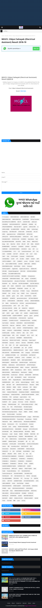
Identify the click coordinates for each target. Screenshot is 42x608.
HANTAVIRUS (19, 323)
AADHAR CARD (26, 222)
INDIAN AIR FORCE (28, 337)
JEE (30, 345)
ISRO (10, 345)
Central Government (26, 251)
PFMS (36, 404)
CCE (19, 251)
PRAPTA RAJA (36, 416)
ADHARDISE (5, 224)
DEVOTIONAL (17, 266)
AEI (35, 224)
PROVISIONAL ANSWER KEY (30, 421)
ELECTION (14, 283)
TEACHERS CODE (28, 473)
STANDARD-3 (30, 458)
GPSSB (15, 308)
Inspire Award (32, 340)
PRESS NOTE (5, 421)
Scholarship (5, 444)
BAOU (28, 241)
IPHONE (37, 342)
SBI (26, 441)
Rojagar (4, 436)
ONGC (3, 392)
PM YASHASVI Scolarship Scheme (9, 411)
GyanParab (30, 318)
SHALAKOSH (13, 448)
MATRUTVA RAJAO (31, 365)
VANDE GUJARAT (17, 485)
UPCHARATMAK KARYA (29, 481)
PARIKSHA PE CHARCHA (18, 399)
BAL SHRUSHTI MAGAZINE (8, 241)
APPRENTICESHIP (21, 234)
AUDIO (36, 236)
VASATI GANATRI (26, 485)
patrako (14, 402)
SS (23, 453)
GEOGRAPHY (5, 298)
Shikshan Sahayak (30, 448)
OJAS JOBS (19, 389)
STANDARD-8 (5, 463)
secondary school (15, 446)
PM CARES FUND (6, 409)
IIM (36, 335)
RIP (37, 434)
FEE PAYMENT (12, 288)
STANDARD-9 (13, 463)
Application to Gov (11, 234)
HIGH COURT (31, 325)
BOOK (18, 244)
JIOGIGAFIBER (17, 347)
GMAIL (7, 303)
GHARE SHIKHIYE (11, 300)
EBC (22, 278)
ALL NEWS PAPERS (15, 229)
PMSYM (30, 411)
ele (9, 283)
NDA (37, 382)
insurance (12, 342)
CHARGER (9, 254)
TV (31, 478)
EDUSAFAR (4, 283)
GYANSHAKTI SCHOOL (25, 320)
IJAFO (6, 337)
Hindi (14, 328)
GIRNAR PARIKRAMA (34, 300)
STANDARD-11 (5, 458)
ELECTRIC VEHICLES (34, 283)
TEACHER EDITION (26, 471)
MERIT (12, 370)
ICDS (17, 335)
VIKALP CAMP (5, 490)
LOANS (3, 357)
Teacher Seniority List (7, 473)
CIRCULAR (22, 254)
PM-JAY (20, 411)
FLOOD (13, 293)
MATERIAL (4, 365)
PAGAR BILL (5, 397)
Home (3, 35)
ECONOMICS (33, 278)
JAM (17, 345)
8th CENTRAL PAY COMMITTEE (9, 222)
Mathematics (11, 365)
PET (19, 404)
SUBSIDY (31, 463)
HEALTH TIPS (5, 325)
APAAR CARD (21, 231)
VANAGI (27, 483)
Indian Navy (24, 340)
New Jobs (32, 384)
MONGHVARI (28, 374)
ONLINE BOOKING (35, 392)
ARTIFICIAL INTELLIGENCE (15, 236)
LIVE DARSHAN (24, 355)
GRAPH (15, 310)
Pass (33, 399)
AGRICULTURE (32, 226)
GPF (19, 305)
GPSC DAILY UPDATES (7, 308)
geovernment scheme (22, 298)
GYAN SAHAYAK (22, 318)
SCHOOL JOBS (13, 444)
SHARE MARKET (21, 448)
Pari (29, 397)
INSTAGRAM (5, 342)
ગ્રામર (18, 500)
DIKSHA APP (33, 268)
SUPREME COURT (21, 466)
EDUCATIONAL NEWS (31, 281)
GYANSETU (4, 320)
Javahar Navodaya (24, 345)
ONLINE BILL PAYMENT (24, 392)
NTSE (3, 389)
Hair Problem (5, 323)
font (18, 293)
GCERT (34, 296)
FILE (34, 288)
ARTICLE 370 (5, 236)
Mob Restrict (24, 372)
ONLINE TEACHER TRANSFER (28, 394)
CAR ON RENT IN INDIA (14, 249)
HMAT (36, 328)
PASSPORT (4, 402)
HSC (27, 333)
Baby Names (31, 239)
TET (11, 476)
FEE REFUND (20, 288)
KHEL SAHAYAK (5, 352)
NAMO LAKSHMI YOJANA (28, 379)
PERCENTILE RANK (12, 404)
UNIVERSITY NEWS (18, 481)
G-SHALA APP (34, 293)
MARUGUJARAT (5, 362)
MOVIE (3, 377)
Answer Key (5, 231)
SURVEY (29, 466)
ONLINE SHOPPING (15, 394)
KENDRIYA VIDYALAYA (18, 350)
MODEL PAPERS (5, 374)
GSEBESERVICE (35, 310)
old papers (25, 389)
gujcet (31, 315)
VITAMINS (24, 493)
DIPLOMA (4, 271)
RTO (7, 439)
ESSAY (12, 286)
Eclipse (26, 278)
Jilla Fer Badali (5, 347)
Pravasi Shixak (20, 419)
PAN (10, 397)
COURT (12, 259)
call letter (27, 246)
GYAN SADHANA (13, 318)
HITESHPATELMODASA (28, 328)
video (9, 488)
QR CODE (4, 426)
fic (30, 288)
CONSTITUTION (29, 256)
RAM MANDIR (18, 429)
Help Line (12, 325)
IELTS (28, 335)
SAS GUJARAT (21, 441)
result (11, 434)
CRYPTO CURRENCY (6, 261)
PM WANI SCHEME (28, 409)
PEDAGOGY (32, 402)
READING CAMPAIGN (18, 431)
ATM (31, 236)
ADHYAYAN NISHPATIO (15, 224)
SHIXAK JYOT (5, 451)
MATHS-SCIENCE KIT (20, 365)
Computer (22, 256)
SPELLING (10, 453)
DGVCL (23, 266)
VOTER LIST (30, 493)
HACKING (34, 320)
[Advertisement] (21, 13)
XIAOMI (36, 498)
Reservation (5, 434)
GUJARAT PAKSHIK (34, 313)
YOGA (3, 500)
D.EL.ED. (37, 261)
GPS (23, 305)
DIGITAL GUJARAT (6, 268)
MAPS (18, 360)
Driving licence (31, 276)
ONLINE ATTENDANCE (12, 392)
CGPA (3, 254)
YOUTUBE (9, 500)
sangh (35, 439)
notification (25, 387)
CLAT (31, 254)
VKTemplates (14, 605)
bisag (3, 244)
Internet (18, 342)
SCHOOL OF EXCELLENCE (32, 444)
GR (19, 308)
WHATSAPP (4, 498)
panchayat (15, 397)
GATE (22, 296)
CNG (8, 256)
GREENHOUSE (22, 310)
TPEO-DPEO (16, 478)
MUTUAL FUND (31, 377)
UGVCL (3, 481)
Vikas (11, 490)
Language (27, 352)
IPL (3, 345)
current (25, 261)
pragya (29, 416)
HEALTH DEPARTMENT (29, 323)
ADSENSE (31, 224)
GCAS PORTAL (28, 296)
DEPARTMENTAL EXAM (7, 266)
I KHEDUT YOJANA (6, 335)
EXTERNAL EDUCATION (32, 286)
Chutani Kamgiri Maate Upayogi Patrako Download (22, 542)
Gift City (26, 300)
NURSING (9, 389)
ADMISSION (24, 224)
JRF (26, 347)
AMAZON (23, 229)
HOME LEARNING (17, 330)
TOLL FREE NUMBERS (7, 478)
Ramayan (25, 429)
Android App (35, 229)
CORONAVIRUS (5, 259)
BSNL (32, 244)
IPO (6, 345)
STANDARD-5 (13, 461)
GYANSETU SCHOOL (13, 320)
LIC (18, 355)
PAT (10, 402)
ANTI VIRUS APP (13, 231)
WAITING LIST (5, 495)
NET (14, 384)
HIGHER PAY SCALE (6, 328)
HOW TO (19, 333)
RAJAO (32, 426)
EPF (8, 286)
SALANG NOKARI (22, 439)
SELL (31, 446)
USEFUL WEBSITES (6, 483)
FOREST (22, 293)
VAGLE (13, 483)
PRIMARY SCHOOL (18, 421)
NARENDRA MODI (6, 382)
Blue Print (13, 244)
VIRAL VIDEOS (5, 493)
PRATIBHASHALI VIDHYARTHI (8, 419)
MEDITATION (34, 367)
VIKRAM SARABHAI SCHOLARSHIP (22, 490)
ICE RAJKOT (22, 335)
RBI (11, 431)
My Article (4, 379)
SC (29, 441)
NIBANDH (9, 387)
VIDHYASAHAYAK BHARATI (18, 488)
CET (34, 251)
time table (34, 476)
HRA (24, 333)
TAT (19, 471)
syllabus (21, 468)
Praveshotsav (28, 419)
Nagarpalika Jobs (17, 379)
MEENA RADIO (5, 370)
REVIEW (21, 434)
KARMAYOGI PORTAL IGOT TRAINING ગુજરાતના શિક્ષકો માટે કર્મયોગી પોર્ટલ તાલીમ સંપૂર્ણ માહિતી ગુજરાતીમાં (23, 536)
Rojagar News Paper (12, 436)
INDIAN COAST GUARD (15, 340)
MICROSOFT (36, 370)
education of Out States (20, 281)
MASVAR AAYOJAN (24, 362)
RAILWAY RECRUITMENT (23, 426)
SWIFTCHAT (14, 468)
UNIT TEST (9, 481)
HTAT (31, 333)
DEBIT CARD (27, 263)
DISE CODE (22, 271)
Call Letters (33, 246)
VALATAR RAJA (20, 483)
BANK (24, 241)
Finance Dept (16, 291)
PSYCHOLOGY (11, 424)
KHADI (31, 350)
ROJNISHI (21, 436)
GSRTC (8, 313)
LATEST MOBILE (35, 352)
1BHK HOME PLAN (14, 217)
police (3, 414)
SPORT (19, 453)
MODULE (21, 374)
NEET (3, 384)
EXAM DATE (18, 286)
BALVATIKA (18, 241)
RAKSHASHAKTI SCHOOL (7, 429)
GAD (3, 296)
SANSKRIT (4, 441)
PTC (17, 424)
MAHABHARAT (5, 360)
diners (29, 603)
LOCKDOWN (10, 357)
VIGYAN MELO (29, 488)
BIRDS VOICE (35, 241)
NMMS (14, 387)
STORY (25, 463)
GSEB (28, 310)
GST (21, 313)
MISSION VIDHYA (15, 372)
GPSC (26, 305)
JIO (11, 347)
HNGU (3, 330)
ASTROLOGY (26, 236)
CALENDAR (20, 246)
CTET (14, 261)
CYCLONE (31, 261)
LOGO (23, 357)
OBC (14, 389)
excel (24, 286)
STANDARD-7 (29, 461)
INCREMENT (19, 337)
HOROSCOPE (34, 330)
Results (6, 35)
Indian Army (5, 340)
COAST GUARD (14, 256)
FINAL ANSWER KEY (6, 291)
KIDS (22, 352)
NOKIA (19, 387)
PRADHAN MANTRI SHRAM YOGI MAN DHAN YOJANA (14, 416)
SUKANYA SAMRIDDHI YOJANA (9, 466)
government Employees (31, 303)
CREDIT (27, 259)
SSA (27, 453)
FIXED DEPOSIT (35, 291)
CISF (27, 254)
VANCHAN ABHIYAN (6, 485)
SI (10, 451)
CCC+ (15, 251)
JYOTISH (30, 347)
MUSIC (25, 377)
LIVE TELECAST (32, 355)
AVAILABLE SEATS (6, 239)
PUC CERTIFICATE (23, 424)
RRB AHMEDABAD (29, 436)
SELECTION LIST (24, 446)
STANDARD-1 (21, 456)
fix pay (28, 291)
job (22, 347)
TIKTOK (28, 476)
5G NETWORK (26, 219)
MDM (3, 367)
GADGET (8, 296)
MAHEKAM (13, 360)
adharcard (34, 222)
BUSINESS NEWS (5, 246)
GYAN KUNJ (4, 318)
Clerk (35, 254)
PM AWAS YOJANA (28, 407)
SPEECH (4, 453)
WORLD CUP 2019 (18, 498)
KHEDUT (36, 350)
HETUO (24, 325)
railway (14, 426)
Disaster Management (13, 271)
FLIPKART (4, 293)
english (4, 286)
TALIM (3, 471)
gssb (13, 313)
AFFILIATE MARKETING (7, 226)
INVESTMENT (30, 342)
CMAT (3, 256)
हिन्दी (14, 500)
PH (8, 407)
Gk (3, 303)
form (27, 293)
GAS (18, 296)
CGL (37, 251)
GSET (3, 313)
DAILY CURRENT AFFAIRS (11, 263)
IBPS (13, 335)
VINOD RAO (33, 490)
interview (24, 342)
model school (14, 374)
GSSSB (17, 313)
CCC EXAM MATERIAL (7, 251)
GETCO (4, 300)
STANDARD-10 (29, 456)
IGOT (32, 335)
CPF (17, 259)
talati (35, 468)
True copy (26, 478)
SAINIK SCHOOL (13, 439)
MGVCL (29, 370)
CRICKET (33, 259)
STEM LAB (20, 463)
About (13, 603)
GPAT (15, 305)
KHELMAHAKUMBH (15, 352)
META (25, 370)
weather (20, 495)
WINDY (10, 498)
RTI (3, 439)
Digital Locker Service (24, 268)
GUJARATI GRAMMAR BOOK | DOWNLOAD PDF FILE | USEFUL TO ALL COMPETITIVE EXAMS (24, 588)
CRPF (38, 259)
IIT (2, 337)
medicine (27, 367)
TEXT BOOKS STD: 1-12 (19, 476)
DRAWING (24, 276)
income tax (12, 337)
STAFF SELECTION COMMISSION (9, 456)
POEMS (35, 411)
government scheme (7, 305)
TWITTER (36, 478)
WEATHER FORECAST (28, 495)
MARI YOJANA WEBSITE (27, 360)
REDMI (33, 431)
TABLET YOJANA (28, 468)
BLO (8, 244)
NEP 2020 (9, 384)
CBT (33, 249)
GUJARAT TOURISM (6, 315)
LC (2, 355)
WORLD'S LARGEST (28, 498)
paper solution (23, 397)
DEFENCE (34, 263)
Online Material (5, 394)
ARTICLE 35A (29, 234)
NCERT (32, 382)
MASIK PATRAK (14, 362)
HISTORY (19, 328)
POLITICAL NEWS (11, 414)
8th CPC (19, 222)
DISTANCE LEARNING (31, 271)
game (13, 296)
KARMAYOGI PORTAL (7, 350)
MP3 (8, 377)
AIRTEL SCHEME (5, 229)
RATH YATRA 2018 (33, 429)
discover (25, 603)
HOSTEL (13, 333)
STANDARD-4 (5, 461)
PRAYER (35, 419)
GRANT (10, 310)
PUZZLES (31, 424)
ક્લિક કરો (36, 48)
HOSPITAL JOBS (5, 333)
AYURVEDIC (23, 239)
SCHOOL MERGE (21, 444)
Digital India (15, 268)
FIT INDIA (23, 291)
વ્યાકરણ (23, 500)
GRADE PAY (24, 308)
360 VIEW (33, 217)
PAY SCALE (20, 402)
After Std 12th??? (17, 226)
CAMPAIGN (4, 249)
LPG (34, 357)
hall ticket (12, 323)
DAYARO (20, 263)
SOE (13, 451)
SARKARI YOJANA (12, 441)
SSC (30, 453)
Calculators (13, 246)
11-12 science (5, 217)
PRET (11, 421)
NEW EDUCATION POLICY (22, 384)
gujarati (26, 315)
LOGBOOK (17, 357)
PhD (11, 407)
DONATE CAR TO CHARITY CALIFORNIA (11, 276)
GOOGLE (22, 303)
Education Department (7, 281)
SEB (8, 446)
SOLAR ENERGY (26, 451)
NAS (13, 382)
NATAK (17, 382)
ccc (37, 249)
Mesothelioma (18, 370)
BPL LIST (23, 244)
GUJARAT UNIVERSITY (17, 315)
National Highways (25, 382)
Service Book (5, 448)
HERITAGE (18, 325)
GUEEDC (26, 313)
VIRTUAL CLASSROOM (15, 493)
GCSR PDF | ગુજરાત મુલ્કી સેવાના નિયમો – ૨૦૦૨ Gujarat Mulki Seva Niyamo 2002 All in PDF (23, 549)
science (4, 446)
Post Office (19, 414)
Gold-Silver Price (14, 303)
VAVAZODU (34, 485)
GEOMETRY (12, 298)
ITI (13, 345)
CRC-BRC (22, 259)
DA (3, 263)
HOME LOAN (26, 330)
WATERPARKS (13, 495)
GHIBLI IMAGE (20, 300)
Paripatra (28, 399)
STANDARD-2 (22, 458)
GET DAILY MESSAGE (33, 298)
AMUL (28, 229)
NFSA (3, 387)
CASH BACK (24, 249)
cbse (30, 249)
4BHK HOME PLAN (16, 219)
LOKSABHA (29, 357)
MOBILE (30, 372)
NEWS (37, 384)
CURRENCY (19, 261)
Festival (26, 288)
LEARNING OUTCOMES (10, 355)
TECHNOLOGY (5, 476)
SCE (33, 441)
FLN (9, 293)
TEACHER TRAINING (18, 473)
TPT (21, 478)
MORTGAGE (35, 374)
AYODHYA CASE (15, 239)
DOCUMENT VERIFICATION (14, 273)
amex (34, 603)
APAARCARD (29, 231)
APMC (3, 234)
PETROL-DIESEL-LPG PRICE (27, 404)
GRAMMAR (4, 310)
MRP (12, 377)
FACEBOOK (4, 288)
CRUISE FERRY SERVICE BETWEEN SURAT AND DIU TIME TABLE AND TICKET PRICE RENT (24, 595)
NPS (31, 387)
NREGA (35, 387)
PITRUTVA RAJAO (18, 407)
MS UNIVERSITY (18, 377)
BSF (28, 244)
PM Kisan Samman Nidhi (17, 409)
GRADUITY (31, 308)
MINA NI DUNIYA (6, 372)
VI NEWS (4, 488)
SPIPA (15, 453)
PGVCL (3, 407)
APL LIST (35, 231)
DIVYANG (4, 273)
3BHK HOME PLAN (6, 219)
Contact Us (18, 603)
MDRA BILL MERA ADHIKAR (12, 367)
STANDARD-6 (21, 461)
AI (37, 226)
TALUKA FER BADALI (11, 471)
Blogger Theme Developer (30, 605)
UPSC (37, 481)
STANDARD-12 (14, 458)
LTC (38, 357)
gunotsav (36, 315)
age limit (25, 226)
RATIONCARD (5, 431)
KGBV (26, 350)
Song (33, 451)
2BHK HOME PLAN (25, 217)
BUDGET (37, 244)
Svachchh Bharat (6, 468)
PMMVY (25, 411)
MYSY (10, 379)
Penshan (4, 404)
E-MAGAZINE (5, 278)
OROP (37, 394)
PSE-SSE (4, 424)
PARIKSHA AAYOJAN (6, 399)
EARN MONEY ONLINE (15, 278)
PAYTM (26, 402)
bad (37, 239)
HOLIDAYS (9, 330)
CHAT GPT (15, 254)
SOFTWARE (18, 451)
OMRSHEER (32, 389)
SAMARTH (30, 439)
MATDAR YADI (33, 362)
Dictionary (29, 266)
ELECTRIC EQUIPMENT (23, 283)
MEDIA (21, 367)
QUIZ (10, 426)
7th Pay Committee (35, 219)
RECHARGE (27, 431)
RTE (35, 436)
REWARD (26, 434)
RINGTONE (32, 434)
